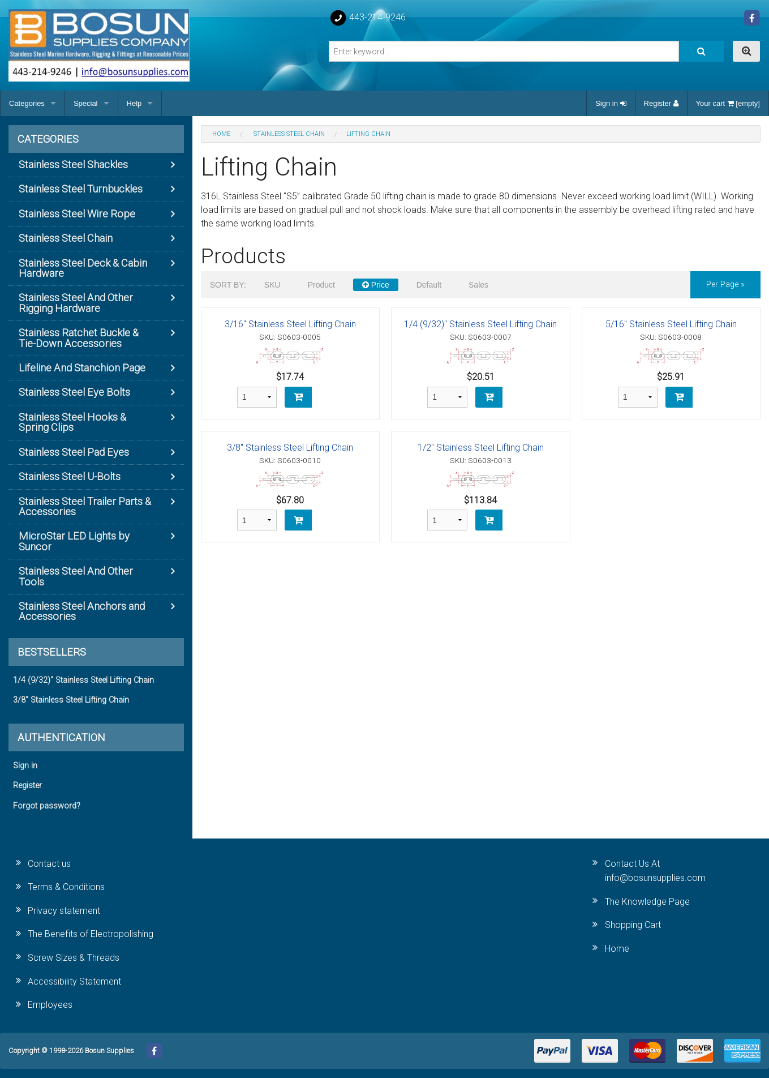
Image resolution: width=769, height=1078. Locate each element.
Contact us (49, 863)
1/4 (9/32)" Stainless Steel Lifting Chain (480, 324)
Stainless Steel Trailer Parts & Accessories (85, 506)
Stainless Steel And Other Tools (76, 576)
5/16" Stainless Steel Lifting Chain (671, 324)
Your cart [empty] (728, 103)
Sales (478, 284)
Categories (27, 103)
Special (86, 103)
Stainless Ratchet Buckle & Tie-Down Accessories (79, 338)
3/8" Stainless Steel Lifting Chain (290, 447)
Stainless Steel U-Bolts (70, 476)
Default (428, 284)
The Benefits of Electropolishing (90, 934)
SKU (272, 284)
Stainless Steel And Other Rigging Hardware (76, 303)
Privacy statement (64, 910)
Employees (50, 1004)
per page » (725, 284)
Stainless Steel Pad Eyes (74, 452)
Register (661, 103)
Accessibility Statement (74, 981)
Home (617, 948)
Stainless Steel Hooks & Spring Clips (72, 422)
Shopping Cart (633, 924)
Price (375, 284)
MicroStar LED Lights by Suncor (74, 541)
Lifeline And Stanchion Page (82, 368)
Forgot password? (46, 806)
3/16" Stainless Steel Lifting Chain (290, 324)
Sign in (610, 103)
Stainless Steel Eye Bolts (74, 392)
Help (134, 103)
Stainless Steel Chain (66, 238)
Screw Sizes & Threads (73, 957)
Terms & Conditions (66, 887)
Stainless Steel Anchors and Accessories (82, 611)
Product (321, 284)
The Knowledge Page (647, 901)
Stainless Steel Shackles (73, 164)
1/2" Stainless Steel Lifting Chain (481, 447)
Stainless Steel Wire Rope (77, 214)
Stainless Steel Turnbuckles (81, 189)
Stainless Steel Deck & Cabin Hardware (83, 268)
